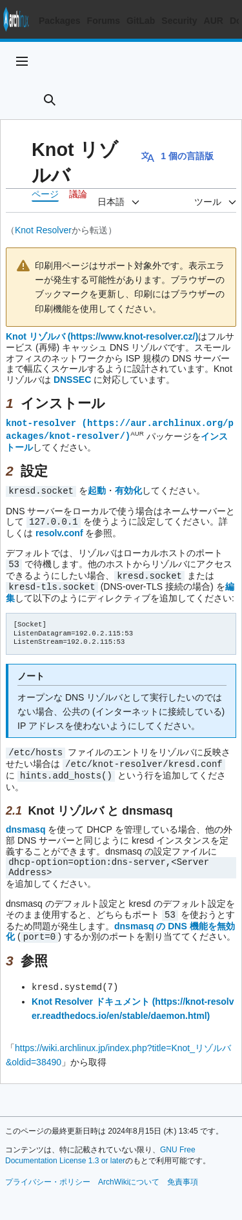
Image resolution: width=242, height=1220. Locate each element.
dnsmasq (25, 823)
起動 (97, 489)
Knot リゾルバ (35, 336)
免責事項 (182, 1173)
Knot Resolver (43, 230)
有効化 (128, 489)
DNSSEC (72, 379)
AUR (213, 20)
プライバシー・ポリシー (47, 1173)
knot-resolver (41, 422)
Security (179, 20)
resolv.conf (59, 530)
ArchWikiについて (128, 1173)
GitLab (140, 20)
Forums (103, 20)
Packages (60, 20)
